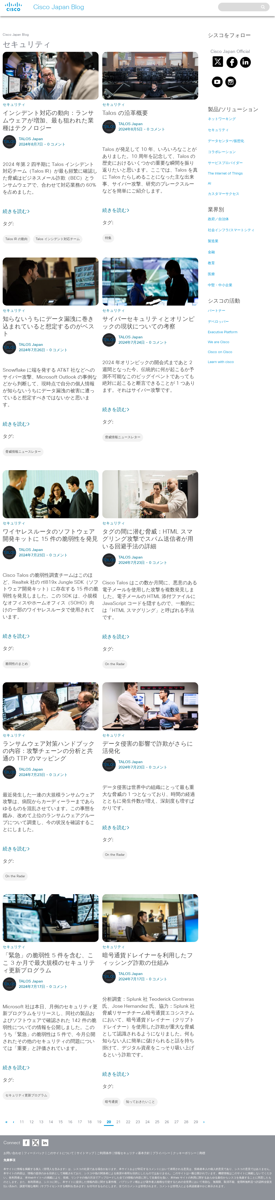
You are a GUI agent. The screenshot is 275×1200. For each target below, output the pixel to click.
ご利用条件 (104, 1153)
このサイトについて (60, 1153)
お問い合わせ (12, 1153)
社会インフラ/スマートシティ (231, 230)
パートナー (216, 311)
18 (89, 1122)
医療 (211, 274)
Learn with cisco (221, 362)
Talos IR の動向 (16, 239)
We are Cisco (218, 342)
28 (186, 1122)
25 (157, 1122)
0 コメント (56, 144)
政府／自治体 (218, 219)
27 (176, 1122)
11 (22, 1122)
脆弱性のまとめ (16, 664)
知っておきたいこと (140, 1102)
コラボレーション (222, 152)
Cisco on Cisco (220, 352)
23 (138, 1122)
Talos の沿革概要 (125, 113)
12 (31, 1122)
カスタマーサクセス (223, 194)
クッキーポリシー (185, 1153)
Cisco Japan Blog (16, 35)
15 (60, 1122)
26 (167, 1122)
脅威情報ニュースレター (23, 452)
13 (41, 1122)
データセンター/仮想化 (226, 141)
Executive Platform (222, 332)
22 (128, 1122)
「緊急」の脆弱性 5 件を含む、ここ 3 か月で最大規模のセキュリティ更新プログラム (49, 963)
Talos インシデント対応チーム (58, 239)
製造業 (213, 241)
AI (209, 183)
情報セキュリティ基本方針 (132, 1153)
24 (147, 1122)
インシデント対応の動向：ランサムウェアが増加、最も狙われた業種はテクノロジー (48, 120)
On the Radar (115, 664)
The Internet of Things (225, 173)
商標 (202, 1153)
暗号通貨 (111, 1102)
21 (118, 1122)
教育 (211, 263)
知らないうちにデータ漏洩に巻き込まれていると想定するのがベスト (49, 326)
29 (196, 1122)
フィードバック (34, 1153)
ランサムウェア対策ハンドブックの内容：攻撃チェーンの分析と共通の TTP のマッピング (49, 751)
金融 (211, 252)
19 (99, 1122)
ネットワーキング (222, 119)
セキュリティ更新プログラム (26, 1095)
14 (51, 1122)
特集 (108, 238)
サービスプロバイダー (225, 163)
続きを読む (16, 211)
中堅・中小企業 (220, 285)
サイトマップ (85, 1153)
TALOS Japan (31, 139)
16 (70, 1122)
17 (80, 1122)
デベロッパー (218, 322)
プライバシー (161, 1153)
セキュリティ (218, 130)
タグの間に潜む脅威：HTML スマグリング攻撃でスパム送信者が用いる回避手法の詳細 (147, 539)
